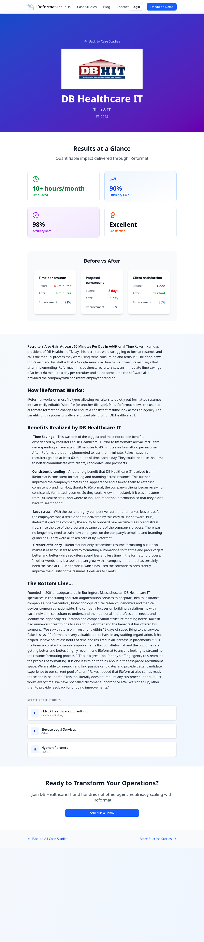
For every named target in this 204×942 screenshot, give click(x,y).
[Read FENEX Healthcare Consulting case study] (102, 712)
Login (136, 7)
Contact (123, 7)
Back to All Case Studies (47, 839)
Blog (106, 7)
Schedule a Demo (161, 7)
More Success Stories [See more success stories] (158, 839)
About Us (63, 7)
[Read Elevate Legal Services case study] (102, 731)
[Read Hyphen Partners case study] (102, 749)
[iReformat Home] (41, 7)
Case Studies (87, 7)
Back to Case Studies (102, 41)
